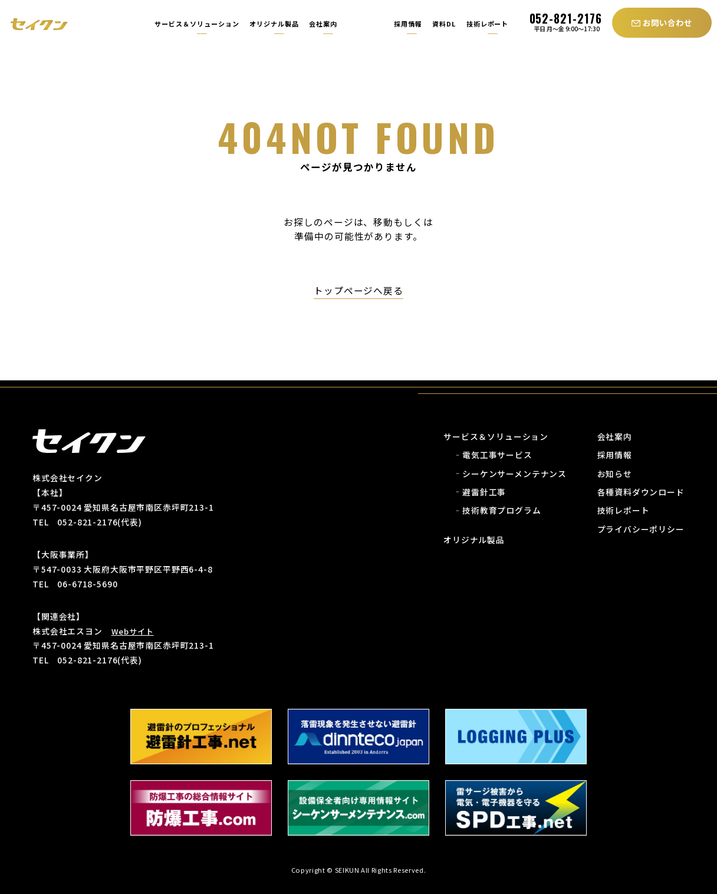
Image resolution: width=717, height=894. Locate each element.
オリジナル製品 (274, 23)
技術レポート (487, 23)
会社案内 (323, 23)
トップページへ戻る (359, 290)
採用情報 (407, 23)
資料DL (444, 23)
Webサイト (132, 631)
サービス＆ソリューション (196, 23)
